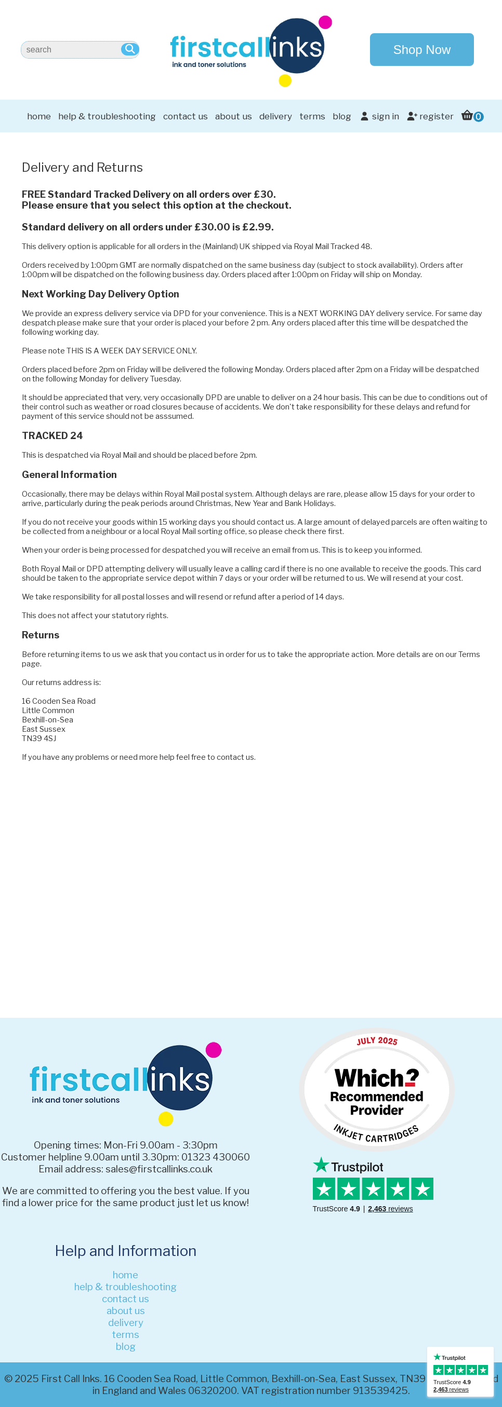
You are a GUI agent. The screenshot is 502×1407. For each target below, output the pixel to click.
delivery (275, 116)
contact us (185, 116)
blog (342, 116)
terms (312, 116)
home (39, 116)
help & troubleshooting (107, 116)
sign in (379, 116)
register (430, 116)
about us (233, 116)
